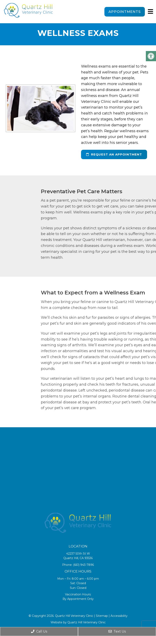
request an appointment (114, 154)
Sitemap (102, 616)
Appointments (124, 12)
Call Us (39, 631)
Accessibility (119, 616)
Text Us (117, 631)
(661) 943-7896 (83, 565)
